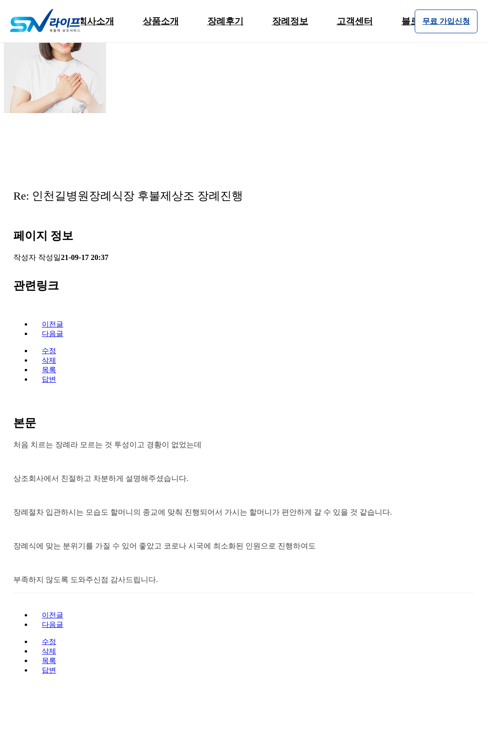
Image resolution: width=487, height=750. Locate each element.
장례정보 (290, 21)
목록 (49, 370)
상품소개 (161, 21)
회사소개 (96, 21)
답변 (49, 379)
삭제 (49, 360)
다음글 (52, 333)
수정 (49, 351)
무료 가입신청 (446, 21)
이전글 (52, 324)
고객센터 (355, 21)
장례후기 (225, 21)
